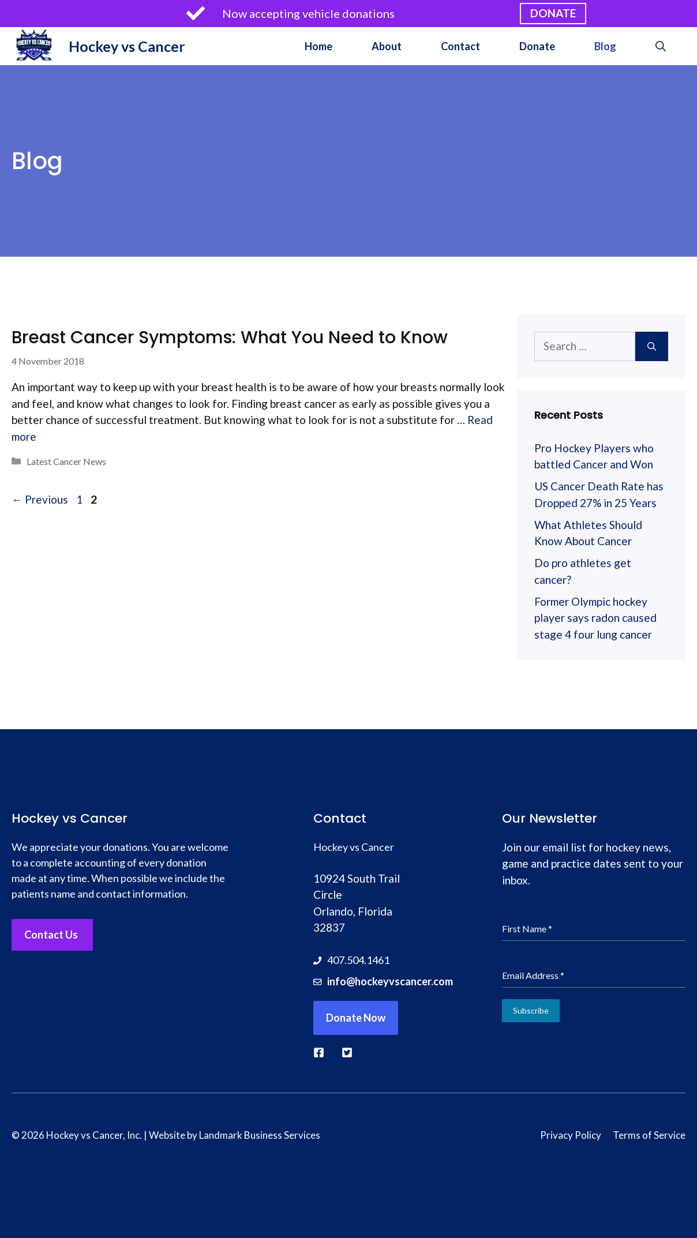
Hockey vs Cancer (127, 46)
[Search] (651, 346)
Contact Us (51, 934)
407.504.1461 (358, 960)
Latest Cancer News (66, 461)
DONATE (553, 13)
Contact (460, 46)
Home (318, 46)
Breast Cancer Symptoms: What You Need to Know (230, 337)
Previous (40, 499)
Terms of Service (649, 1135)
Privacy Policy (570, 1135)
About (387, 46)
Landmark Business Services (259, 1135)
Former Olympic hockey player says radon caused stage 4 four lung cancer (595, 618)
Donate (537, 46)
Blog (605, 46)
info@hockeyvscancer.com (390, 981)
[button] (660, 46)
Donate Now (355, 1017)
